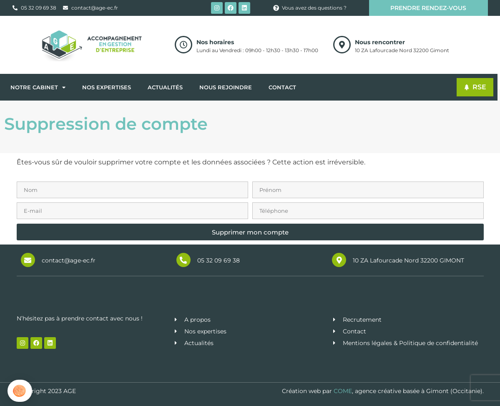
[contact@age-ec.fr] (28, 260)
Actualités (165, 87)
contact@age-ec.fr (68, 260)
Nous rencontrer (380, 42)
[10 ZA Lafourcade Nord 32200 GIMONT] (339, 260)
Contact (282, 87)
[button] (20, 391)
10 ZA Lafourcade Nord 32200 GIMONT (408, 260)
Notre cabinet (37, 87)
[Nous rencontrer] (342, 44)
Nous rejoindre (225, 87)
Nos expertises (106, 87)
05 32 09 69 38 (218, 260)
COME (343, 391)
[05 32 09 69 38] (183, 260)
